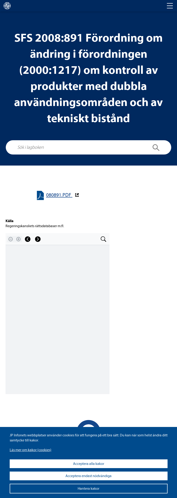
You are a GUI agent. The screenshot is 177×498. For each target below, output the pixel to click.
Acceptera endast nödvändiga (88, 476)
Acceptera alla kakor (88, 464)
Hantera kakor (88, 489)
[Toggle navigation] (170, 5)
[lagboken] (7, 5)
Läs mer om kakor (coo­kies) (30, 450)
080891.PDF (59, 195)
